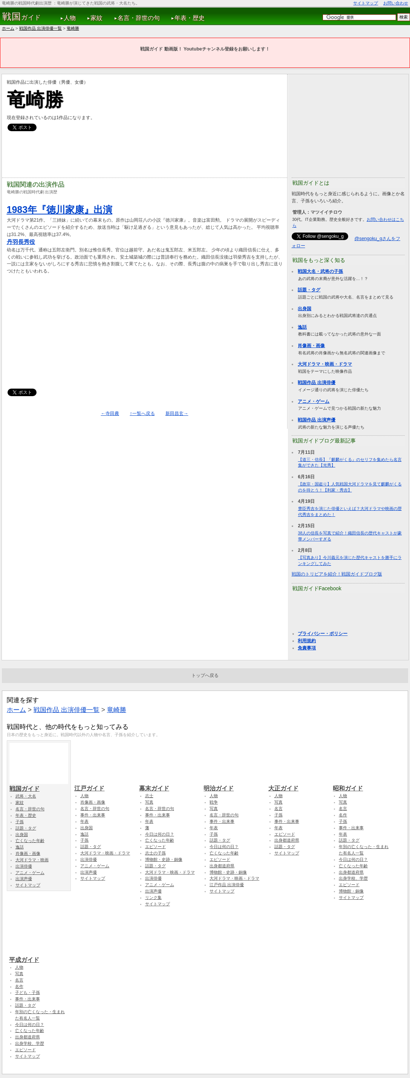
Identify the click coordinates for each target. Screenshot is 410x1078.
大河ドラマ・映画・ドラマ (325, 364)
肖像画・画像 (311, 345)
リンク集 (153, 897)
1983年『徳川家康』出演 (60, 209)
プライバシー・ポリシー (322, 633)
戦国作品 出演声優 (316, 420)
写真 (149, 802)
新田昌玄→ (176, 413)
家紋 (96, 18)
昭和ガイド (362, 785)
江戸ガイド (103, 785)
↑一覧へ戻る (142, 413)
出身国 (304, 308)
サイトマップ (365, 3)
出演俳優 (23, 866)
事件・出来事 (92, 815)
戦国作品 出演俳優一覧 (40, 28)
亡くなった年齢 (29, 840)
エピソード (155, 846)
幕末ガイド (168, 785)
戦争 (214, 802)
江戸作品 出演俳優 (227, 884)
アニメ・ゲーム (313, 401)
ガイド (21, 16)
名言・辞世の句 (139, 18)
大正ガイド (297, 785)
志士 (149, 795)
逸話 (302, 327)
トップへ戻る (205, 675)
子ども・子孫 (27, 992)
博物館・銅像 (351, 891)
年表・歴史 (189, 18)
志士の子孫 (155, 853)
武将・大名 (25, 796)
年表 (84, 821)
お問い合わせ (395, 3)
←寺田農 (110, 413)
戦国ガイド (38, 785)
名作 (343, 815)
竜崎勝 (73, 28)
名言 (278, 808)
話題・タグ (309, 289)
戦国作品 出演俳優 (316, 382)
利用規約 (307, 640)
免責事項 (307, 648)
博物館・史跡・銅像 (163, 859)
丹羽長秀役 (21, 242)
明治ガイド (232, 785)
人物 (70, 18)
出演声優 (23, 878)
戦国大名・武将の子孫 (320, 271)
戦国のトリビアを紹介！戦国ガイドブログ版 (337, 574)
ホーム (8, 28)
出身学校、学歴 (353, 878)
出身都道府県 (222, 866)
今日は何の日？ (159, 834)
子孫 (19, 821)
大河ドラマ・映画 (32, 860)
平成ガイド (38, 956)
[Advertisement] (144, 155)
